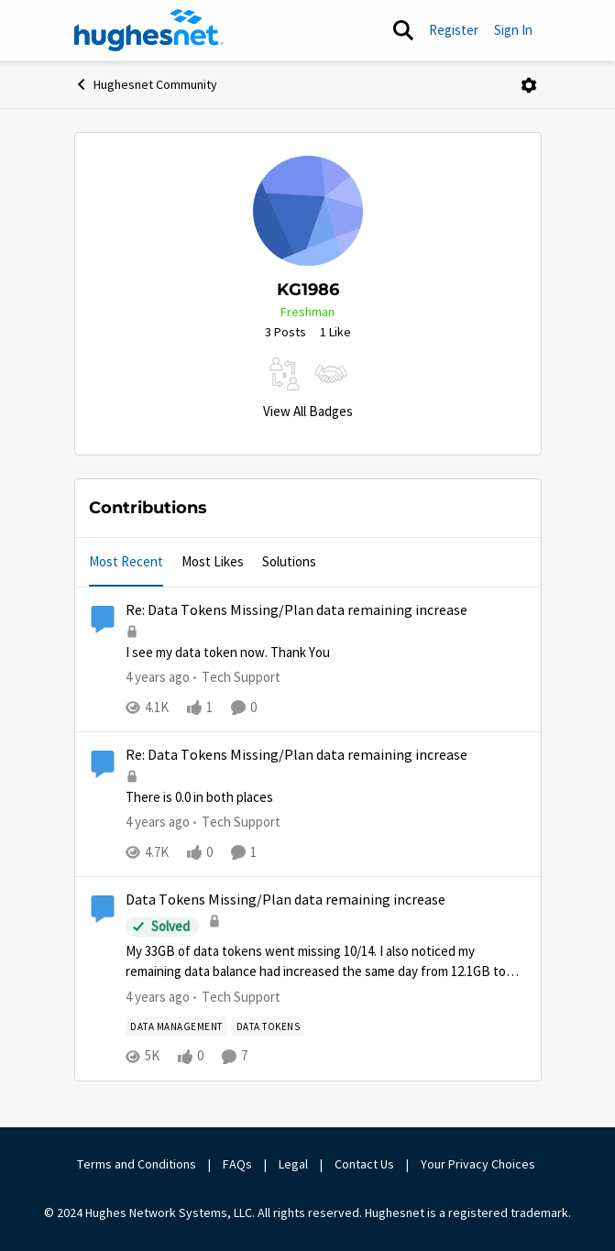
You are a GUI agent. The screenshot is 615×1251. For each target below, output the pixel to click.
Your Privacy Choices (479, 1164)
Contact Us (364, 1164)
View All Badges (308, 411)
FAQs (237, 1164)
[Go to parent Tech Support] (236, 677)
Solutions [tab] (289, 561)
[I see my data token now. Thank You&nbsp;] (326, 653)
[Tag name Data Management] (176, 1027)
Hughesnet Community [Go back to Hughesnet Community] (145, 84)
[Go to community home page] (149, 30)
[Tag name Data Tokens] (267, 1027)
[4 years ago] (158, 677)
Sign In (513, 29)
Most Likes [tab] (212, 561)
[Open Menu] (529, 85)
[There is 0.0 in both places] (326, 797)
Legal (293, 1164)
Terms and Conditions (136, 1164)
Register (453, 29)
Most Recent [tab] (126, 561)
